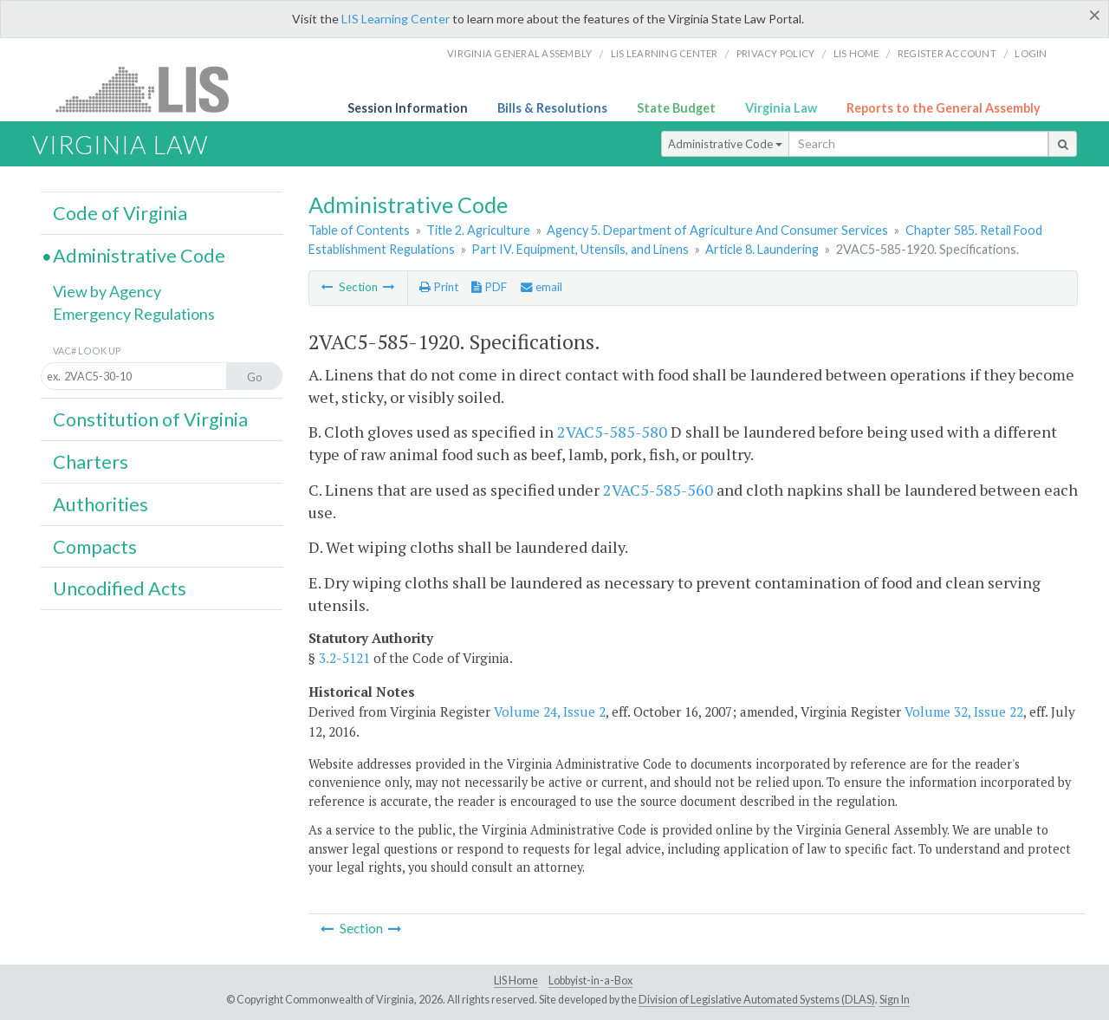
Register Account (947, 53)
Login (1031, 53)
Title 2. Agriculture (478, 230)
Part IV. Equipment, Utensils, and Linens (580, 249)
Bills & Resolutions (552, 108)
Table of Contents (359, 230)
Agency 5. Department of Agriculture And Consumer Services (717, 230)
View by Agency (107, 291)
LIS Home (516, 980)
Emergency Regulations (134, 313)
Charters (90, 462)
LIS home (856, 53)
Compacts (95, 547)
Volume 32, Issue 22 (964, 711)
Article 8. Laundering (762, 249)
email (541, 287)
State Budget (676, 108)
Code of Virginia (120, 213)
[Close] (1094, 14)
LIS (152, 89)
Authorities (100, 504)
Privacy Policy (775, 53)
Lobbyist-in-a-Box (590, 980)
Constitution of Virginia (150, 419)
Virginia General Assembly (519, 53)
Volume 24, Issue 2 (550, 711)
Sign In (894, 999)
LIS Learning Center (395, 18)
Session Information (407, 108)
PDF (489, 287)
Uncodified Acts (119, 588)
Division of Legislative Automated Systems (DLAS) (757, 999)
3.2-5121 (344, 657)
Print (438, 287)
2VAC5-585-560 (658, 489)
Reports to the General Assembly (943, 108)
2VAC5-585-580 (612, 431)
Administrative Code (725, 144)
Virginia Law (781, 108)
